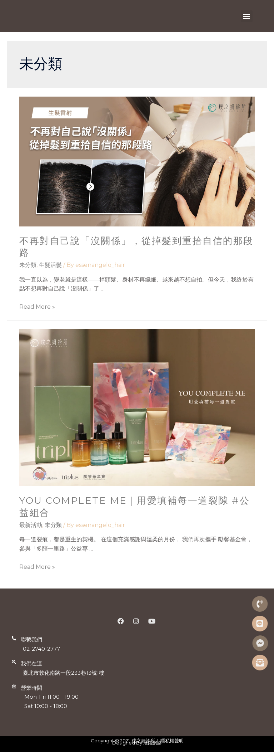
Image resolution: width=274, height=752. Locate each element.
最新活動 (30, 525)
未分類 (27, 265)
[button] (247, 16)
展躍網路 (152, 743)
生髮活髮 (50, 265)
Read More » (37, 306)
